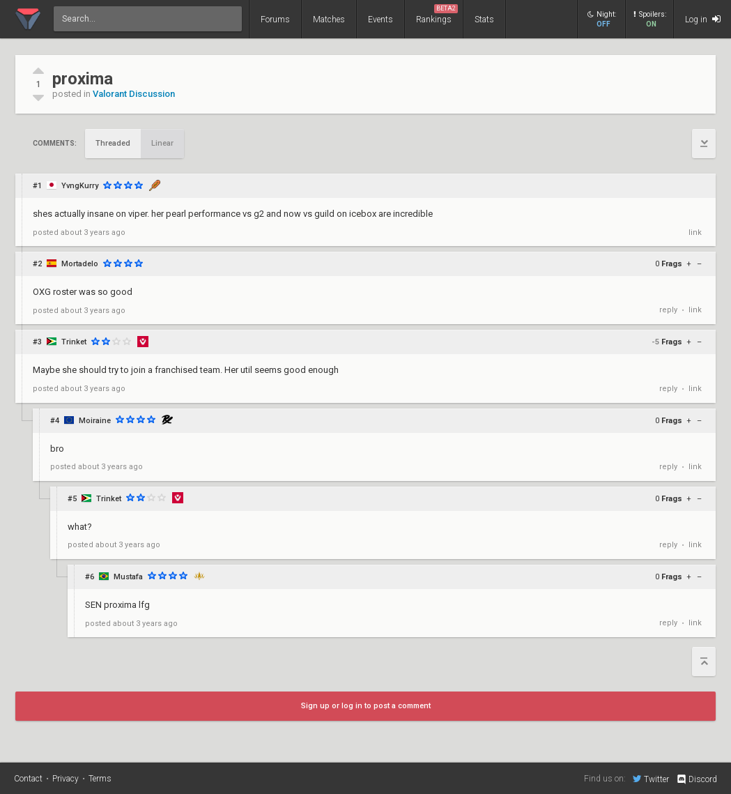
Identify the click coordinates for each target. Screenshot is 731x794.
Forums (275, 19)
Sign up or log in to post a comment (366, 705)
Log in (703, 19)
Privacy (65, 778)
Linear (162, 143)
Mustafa (128, 576)
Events (380, 19)
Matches (329, 19)
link (695, 232)
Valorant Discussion (134, 94)
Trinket (73, 341)
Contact (28, 778)
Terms (100, 778)
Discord (696, 779)
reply (668, 310)
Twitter (651, 779)
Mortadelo (79, 263)
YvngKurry (79, 185)
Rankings (437, 14)
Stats (484, 19)
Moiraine (95, 420)
